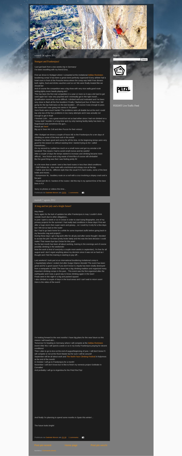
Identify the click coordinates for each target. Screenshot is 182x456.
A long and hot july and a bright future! (53, 206)
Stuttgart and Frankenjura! (47, 61)
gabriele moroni (54, 11)
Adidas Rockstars (95, 75)
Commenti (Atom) (49, 451)
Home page (71, 445)
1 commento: (74, 193)
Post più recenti (42, 445)
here (46, 127)
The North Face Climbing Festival (81, 357)
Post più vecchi (99, 445)
